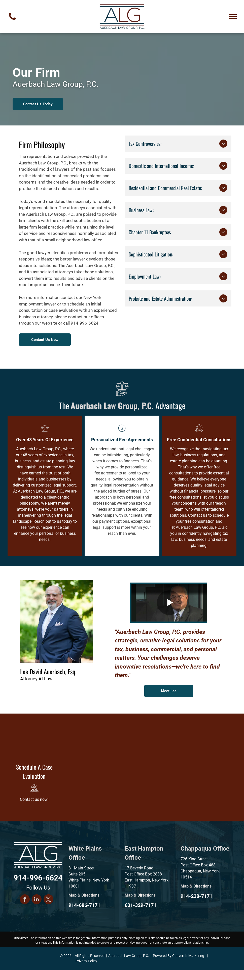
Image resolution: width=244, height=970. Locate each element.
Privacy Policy (86, 961)
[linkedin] (37, 899)
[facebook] (25, 899)
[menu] (232, 16)
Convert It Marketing (188, 956)
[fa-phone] (12, 21)
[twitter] (48, 899)
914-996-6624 (84, 323)
